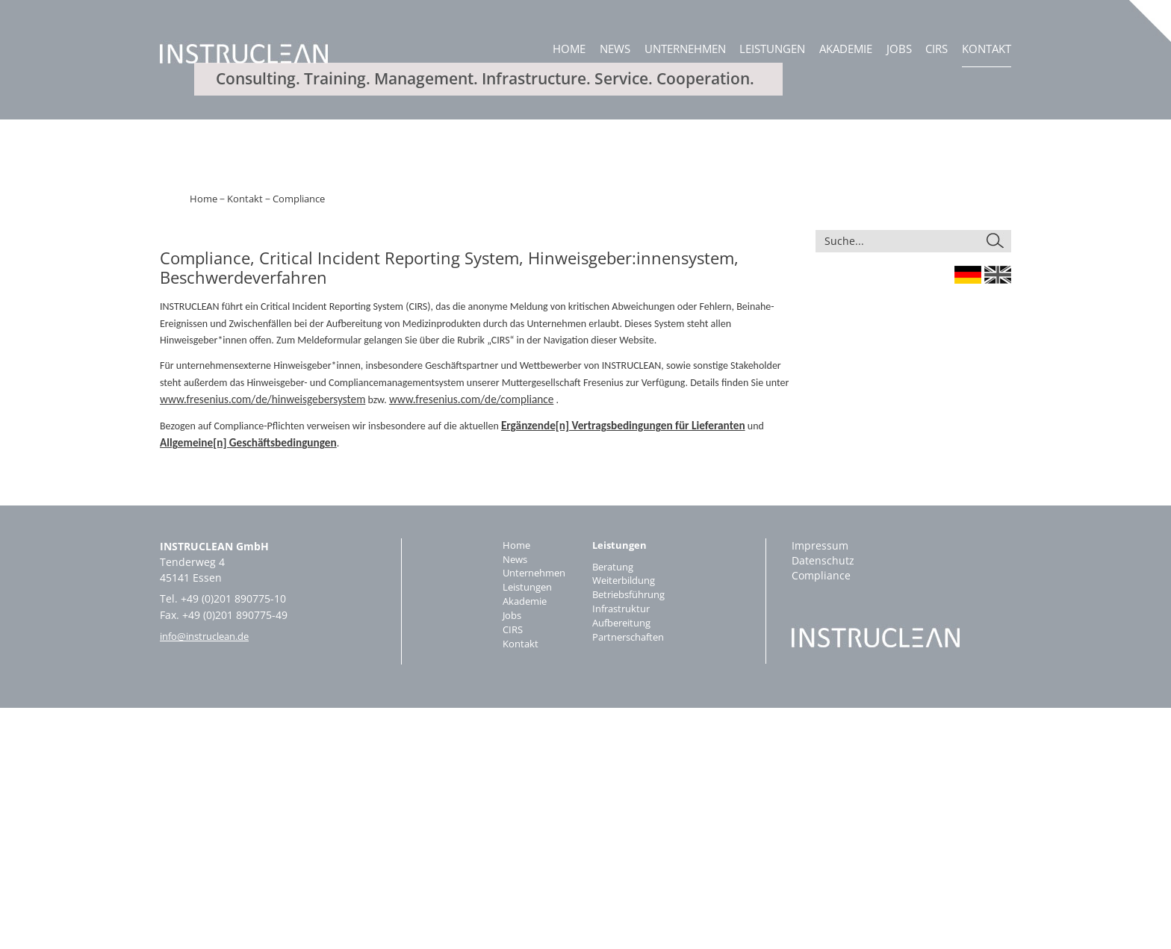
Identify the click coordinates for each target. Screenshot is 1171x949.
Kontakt (986, 48)
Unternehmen (685, 48)
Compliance (290, 442)
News (615, 48)
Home (569, 48)
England (997, 517)
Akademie (845, 48)
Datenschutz (823, 801)
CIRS (936, 48)
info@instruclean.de (210, 876)
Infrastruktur (623, 853)
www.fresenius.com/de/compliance (447, 641)
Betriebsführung (632, 838)
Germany (967, 517)
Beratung (614, 808)
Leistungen (772, 48)
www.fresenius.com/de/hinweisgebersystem (254, 641)
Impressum (820, 786)
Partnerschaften (631, 883)
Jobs (899, 48)
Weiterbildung (626, 823)
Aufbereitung (624, 868)
